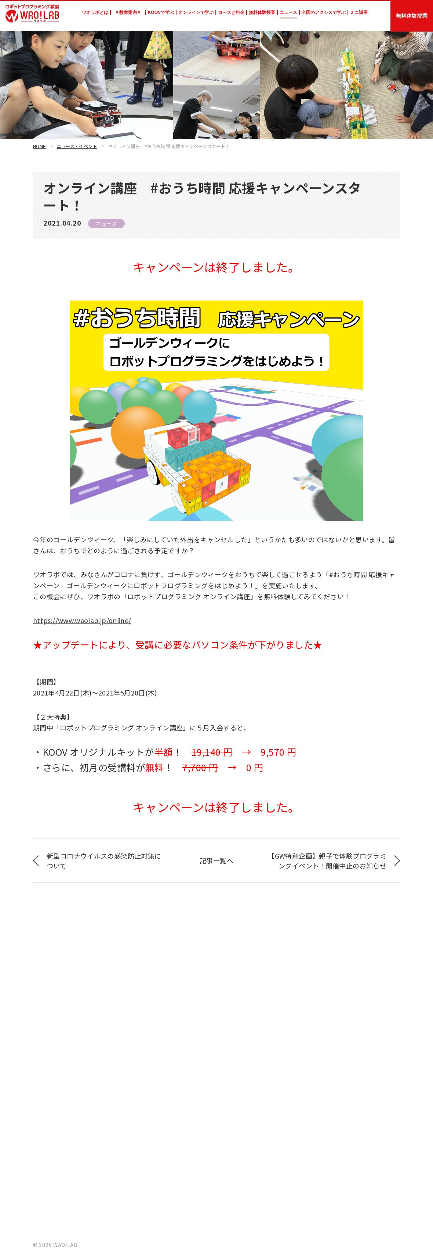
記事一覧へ (216, 860)
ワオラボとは (95, 12)
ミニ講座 (359, 12)
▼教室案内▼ (128, 12)
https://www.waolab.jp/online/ (82, 620)
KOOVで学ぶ (161, 12)
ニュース (288, 12)
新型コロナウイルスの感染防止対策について (104, 860)
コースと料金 (231, 12)
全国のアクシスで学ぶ (324, 12)
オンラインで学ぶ (196, 12)
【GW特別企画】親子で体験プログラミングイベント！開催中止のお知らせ (327, 860)
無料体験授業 (262, 12)
